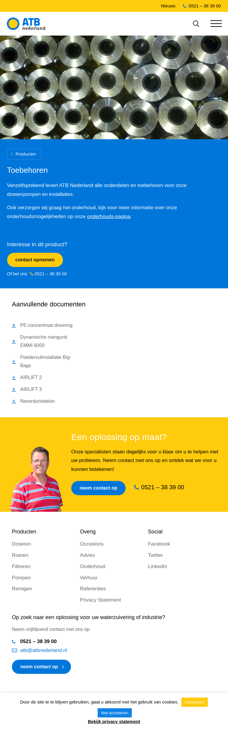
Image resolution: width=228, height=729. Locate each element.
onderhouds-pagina (109, 216)
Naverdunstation (37, 401)
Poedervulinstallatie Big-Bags (45, 361)
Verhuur (89, 578)
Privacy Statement (100, 600)
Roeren (20, 555)
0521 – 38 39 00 (205, 5)
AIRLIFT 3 (31, 389)
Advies (87, 555)
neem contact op (39, 666)
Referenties (93, 588)
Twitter (155, 555)
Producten (26, 153)
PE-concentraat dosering (46, 325)
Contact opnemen (35, 259)
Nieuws (168, 5)
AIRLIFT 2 (31, 377)
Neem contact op (98, 487)
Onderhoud (92, 566)
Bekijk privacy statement (114, 721)
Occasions (91, 544)
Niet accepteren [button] (114, 713)
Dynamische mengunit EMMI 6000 (43, 341)
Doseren (21, 544)
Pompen (21, 578)
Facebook (159, 544)
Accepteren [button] (195, 702)
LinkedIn (157, 566)
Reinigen (22, 588)
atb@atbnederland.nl (43, 650)
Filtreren (21, 566)
